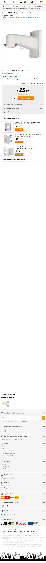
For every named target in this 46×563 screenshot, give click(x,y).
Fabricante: (5, 17)
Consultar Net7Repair (8, 478)
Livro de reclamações (29, 531)
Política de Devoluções (12, 112)
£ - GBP (10, 514)
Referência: (18, 17)
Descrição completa (9, 394)
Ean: (29, 17)
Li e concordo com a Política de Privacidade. (15, 421)
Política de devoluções (8, 453)
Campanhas (5, 466)
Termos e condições (8, 529)
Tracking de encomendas (9, 488)
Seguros (4, 468)
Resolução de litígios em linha (15, 531)
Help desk (4, 449)
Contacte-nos (6, 447)
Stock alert (23, 83)
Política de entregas (7, 451)
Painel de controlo (7, 485)
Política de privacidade (19, 529)
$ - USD (16, 514)
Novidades (5, 464)
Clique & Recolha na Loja (12, 105)
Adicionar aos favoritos (36, 83)
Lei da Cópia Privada (7, 455)
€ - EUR (3, 514)
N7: (3, 20)
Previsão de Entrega (11, 109)
